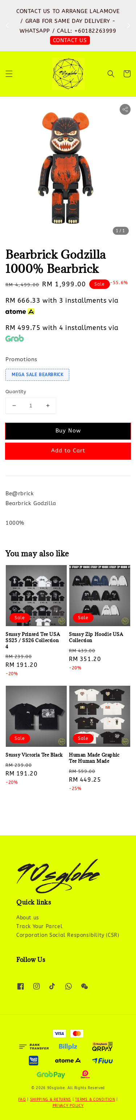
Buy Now (68, 430)
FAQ (22, 1099)
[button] (9, 74)
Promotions (21, 359)
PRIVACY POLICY (68, 1106)
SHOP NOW (70, 40)
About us (27, 918)
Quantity (15, 391)
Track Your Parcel (39, 926)
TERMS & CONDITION (95, 1099)
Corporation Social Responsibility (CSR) (67, 935)
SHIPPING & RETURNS (50, 1099)
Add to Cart (68, 450)
